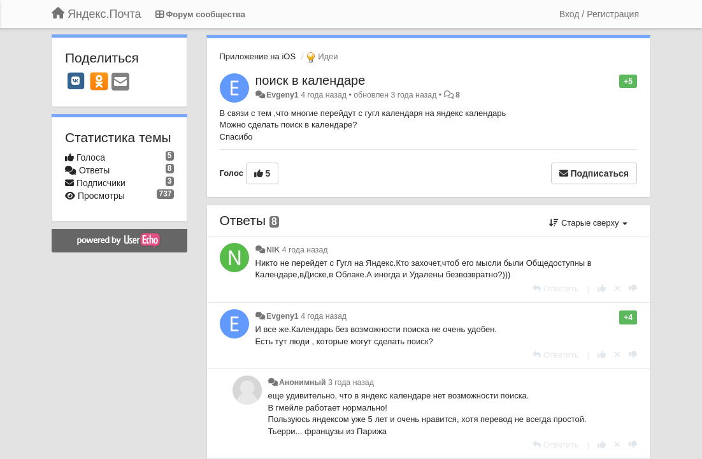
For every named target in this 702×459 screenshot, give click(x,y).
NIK (273, 249)
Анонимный (302, 382)
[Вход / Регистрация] (599, 14)
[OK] (99, 81)
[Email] (120, 82)
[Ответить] (555, 288)
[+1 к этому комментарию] (602, 288)
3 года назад (351, 382)
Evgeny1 (282, 95)
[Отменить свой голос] (617, 288)
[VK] (76, 81)
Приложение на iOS (258, 56)
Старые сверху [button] (588, 223)
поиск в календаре (310, 80)
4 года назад (305, 249)
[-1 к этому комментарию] (633, 288)
